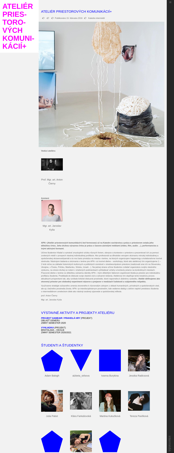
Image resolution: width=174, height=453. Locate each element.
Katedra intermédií (94, 18)
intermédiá (170, 444)
